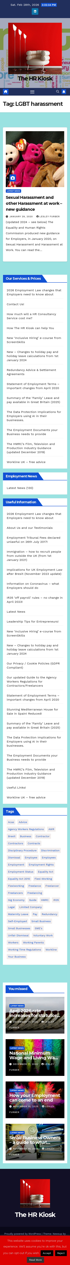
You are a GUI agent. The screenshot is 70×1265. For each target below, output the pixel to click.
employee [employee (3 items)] (31, 857)
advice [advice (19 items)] (23, 822)
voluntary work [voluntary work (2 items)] (43, 935)
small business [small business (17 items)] (41, 921)
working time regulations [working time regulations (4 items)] (24, 949)
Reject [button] (61, 1253)
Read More (35, 1259)
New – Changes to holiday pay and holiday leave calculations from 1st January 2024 (32, 356)
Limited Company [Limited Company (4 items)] (30, 907)
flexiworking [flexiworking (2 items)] (16, 885)
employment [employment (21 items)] (16, 864)
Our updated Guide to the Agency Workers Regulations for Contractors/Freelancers (32, 681)
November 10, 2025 (26, 1106)
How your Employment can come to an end (34, 1098)
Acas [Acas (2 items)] (11, 822)
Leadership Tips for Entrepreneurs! (33, 621)
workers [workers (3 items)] (13, 942)
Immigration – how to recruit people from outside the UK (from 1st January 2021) (34, 556)
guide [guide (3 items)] (32, 899)
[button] (57, 91)
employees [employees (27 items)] (49, 857)
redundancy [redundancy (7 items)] (49, 914)
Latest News (13, 191)
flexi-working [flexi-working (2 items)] (43, 878)
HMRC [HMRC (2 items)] (45, 899)
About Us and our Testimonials (30, 528)
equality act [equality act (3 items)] (45, 871)
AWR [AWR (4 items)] (51, 829)
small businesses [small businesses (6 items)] (19, 928)
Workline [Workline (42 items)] (51, 949)
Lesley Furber (48, 216)
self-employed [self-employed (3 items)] (17, 921)
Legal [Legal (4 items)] (11, 907)
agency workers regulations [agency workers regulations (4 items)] (26, 829)
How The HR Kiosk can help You (30, 328)
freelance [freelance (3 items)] (35, 885)
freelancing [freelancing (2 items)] (34, 892)
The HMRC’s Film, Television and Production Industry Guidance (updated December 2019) (31, 448)
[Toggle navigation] (32, 91)
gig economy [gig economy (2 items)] (16, 899)
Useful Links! (16, 787)
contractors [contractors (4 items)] (15, 843)
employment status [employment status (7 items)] (20, 871)
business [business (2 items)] (25, 836)
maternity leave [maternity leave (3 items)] (18, 914)
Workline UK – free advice (26, 462)
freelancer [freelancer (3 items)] (52, 885)
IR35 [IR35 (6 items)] (56, 899)
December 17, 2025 (26, 1022)
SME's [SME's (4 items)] (38, 928)
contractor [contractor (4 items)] (43, 836)
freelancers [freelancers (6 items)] (15, 892)
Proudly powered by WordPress (23, 1233)
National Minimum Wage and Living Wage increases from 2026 (34, 1057)
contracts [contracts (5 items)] (34, 843)
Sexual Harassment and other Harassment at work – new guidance (34, 203)
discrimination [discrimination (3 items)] (50, 850)
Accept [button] (47, 1253)
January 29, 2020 (22, 216)
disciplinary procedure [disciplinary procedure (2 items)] (22, 850)
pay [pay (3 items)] (35, 914)
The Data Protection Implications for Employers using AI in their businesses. (34, 416)
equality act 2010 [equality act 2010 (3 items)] (19, 878)
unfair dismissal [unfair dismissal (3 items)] (18, 935)
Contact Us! (15, 304)
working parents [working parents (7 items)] (33, 942)
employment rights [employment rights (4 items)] (41, 864)
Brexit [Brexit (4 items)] (11, 836)
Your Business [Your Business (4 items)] (17, 956)
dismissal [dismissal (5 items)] (14, 857)
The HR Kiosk (35, 78)
